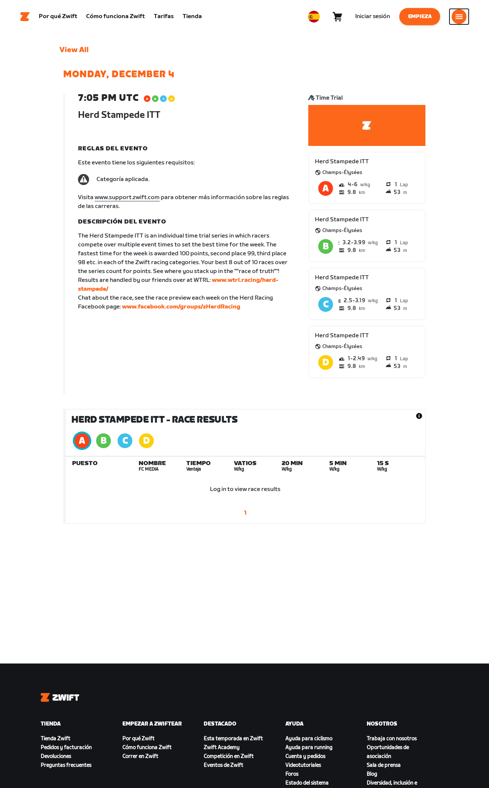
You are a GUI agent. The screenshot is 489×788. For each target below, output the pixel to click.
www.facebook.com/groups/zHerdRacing (181, 306)
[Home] (25, 16)
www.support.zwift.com (127, 197)
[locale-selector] (314, 17)
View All (74, 49)
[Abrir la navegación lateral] (459, 16)
